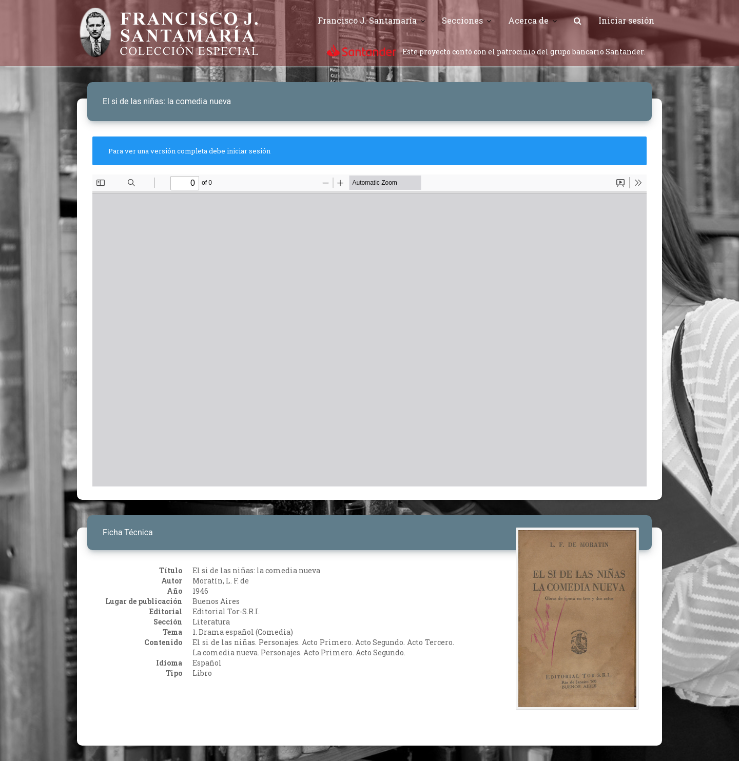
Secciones (462, 20)
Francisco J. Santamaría (367, 20)
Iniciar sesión (626, 20)
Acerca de (528, 20)
